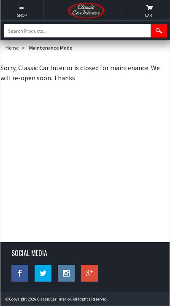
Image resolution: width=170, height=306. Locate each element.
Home (12, 48)
